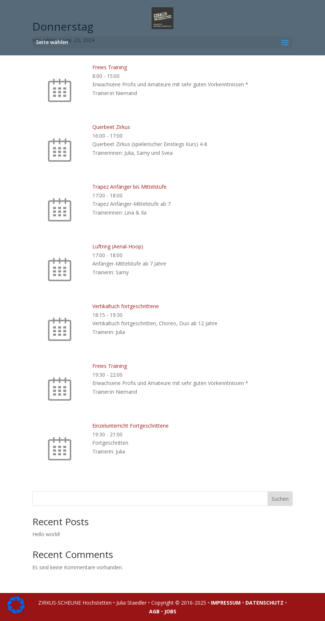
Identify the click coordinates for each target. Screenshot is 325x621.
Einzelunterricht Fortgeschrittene (130, 425)
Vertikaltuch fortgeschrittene (125, 306)
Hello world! (46, 534)
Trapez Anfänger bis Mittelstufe (129, 186)
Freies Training (109, 67)
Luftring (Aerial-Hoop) (117, 246)
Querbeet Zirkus (111, 126)
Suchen (280, 498)
